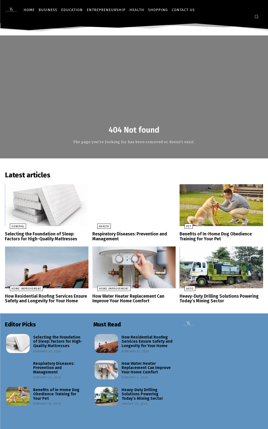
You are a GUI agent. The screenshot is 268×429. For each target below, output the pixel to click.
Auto (185, 289)
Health (99, 228)
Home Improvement (21, 289)
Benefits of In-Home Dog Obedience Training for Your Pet (213, 238)
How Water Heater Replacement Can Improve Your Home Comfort (126, 299)
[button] (256, 16)
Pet (183, 228)
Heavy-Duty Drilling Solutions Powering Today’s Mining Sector (216, 299)
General (13, 228)
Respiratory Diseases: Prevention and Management (127, 238)
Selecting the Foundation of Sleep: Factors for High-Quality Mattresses (45, 238)
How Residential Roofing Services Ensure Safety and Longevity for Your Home (43, 299)
